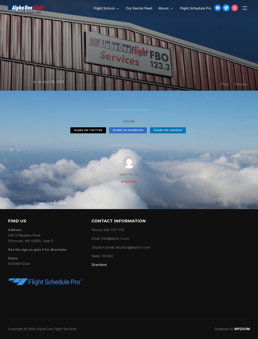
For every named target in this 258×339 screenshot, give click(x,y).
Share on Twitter (88, 130)
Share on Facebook (128, 130)
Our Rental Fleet (139, 8)
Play (224, 84)
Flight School (104, 8)
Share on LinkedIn (168, 130)
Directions (99, 265)
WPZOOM (242, 329)
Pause (240, 84)
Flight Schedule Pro (195, 8)
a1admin (129, 181)
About (163, 8)
